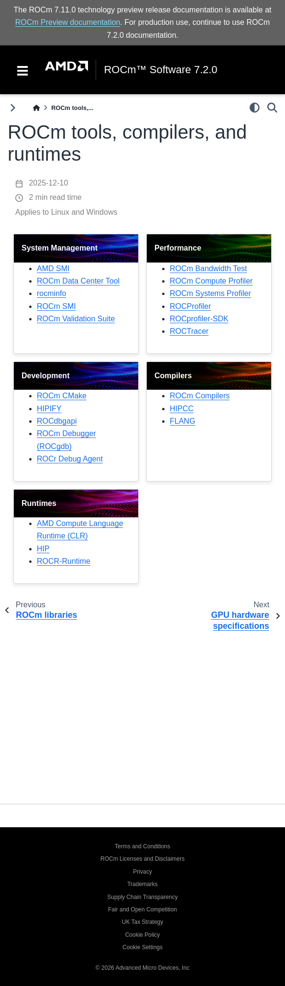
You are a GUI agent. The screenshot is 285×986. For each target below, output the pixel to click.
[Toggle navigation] (22, 70)
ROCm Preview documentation (68, 22)
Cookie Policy (142, 934)
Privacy (142, 871)
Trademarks (142, 884)
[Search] (272, 107)
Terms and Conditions (142, 846)
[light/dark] (254, 107)
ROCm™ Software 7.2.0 (160, 70)
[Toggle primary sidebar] (13, 108)
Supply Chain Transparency (142, 897)
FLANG (182, 421)
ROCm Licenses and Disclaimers (142, 858)
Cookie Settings (142, 947)
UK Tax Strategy (142, 922)
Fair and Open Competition (142, 909)
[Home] (36, 108)
